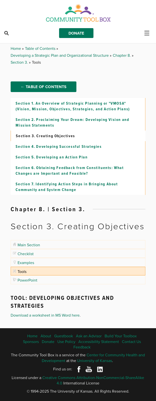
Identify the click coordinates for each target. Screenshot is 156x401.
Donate (76, 33)
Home (16, 48)
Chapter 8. (122, 55)
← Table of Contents (44, 87)
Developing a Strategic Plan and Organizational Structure (60, 55)
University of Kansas (94, 360)
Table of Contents (40, 48)
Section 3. (20, 62)
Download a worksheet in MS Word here (45, 315)
